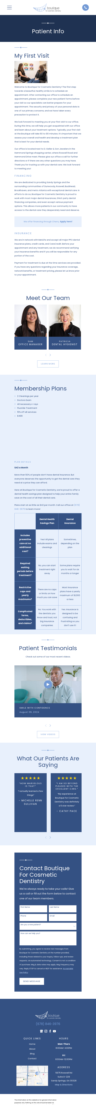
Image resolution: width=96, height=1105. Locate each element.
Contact (32, 1058)
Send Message (31, 981)
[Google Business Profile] (41, 1031)
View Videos (48, 734)
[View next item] (50, 355)
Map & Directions (64, 1084)
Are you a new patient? (31, 925)
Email (52, 916)
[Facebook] (50, 1031)
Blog (32, 1053)
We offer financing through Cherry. (48, 221)
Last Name (54, 907)
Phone (23, 916)
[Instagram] (45, 1031)
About (32, 1048)
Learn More (48, 363)
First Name (25, 907)
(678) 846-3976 (48, 1024)
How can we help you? (30, 933)
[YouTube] (54, 1031)
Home (32, 1044)
